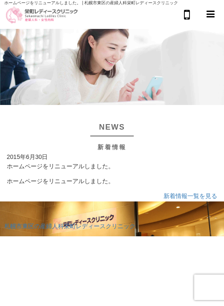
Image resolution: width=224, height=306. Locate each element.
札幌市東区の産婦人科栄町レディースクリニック (69, 226)
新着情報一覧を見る (190, 196)
